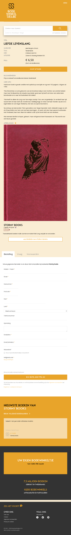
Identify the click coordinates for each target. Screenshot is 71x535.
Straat (5, 277)
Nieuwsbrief (7, 349)
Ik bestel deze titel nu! (35, 377)
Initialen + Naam (9, 269)
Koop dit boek (35, 69)
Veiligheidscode (8, 357)
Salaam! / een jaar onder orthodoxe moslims (19, 421)
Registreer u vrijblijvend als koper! (13, 387)
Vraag (19, 254)
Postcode (7, 291)
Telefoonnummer (9, 316)
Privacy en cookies (9, 521)
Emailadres (7, 335)
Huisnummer (8, 284)
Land (5, 306)
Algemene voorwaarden (55, 382)
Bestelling (8, 254)
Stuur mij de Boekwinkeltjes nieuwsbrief (16, 353)
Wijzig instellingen (8, 359)
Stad (5, 299)
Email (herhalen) (9, 342)
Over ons (6, 514)
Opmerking (7, 323)
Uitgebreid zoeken (59, 33)
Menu (65, 3)
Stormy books (13, 225)
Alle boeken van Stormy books (35, 239)
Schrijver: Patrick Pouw (12, 430)
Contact (6, 517)
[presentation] (18, 366)
